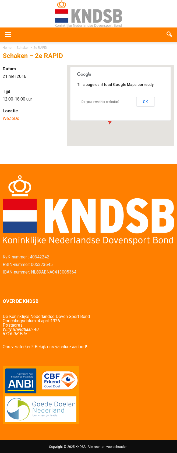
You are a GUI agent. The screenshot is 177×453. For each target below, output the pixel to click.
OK (145, 102)
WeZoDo (11, 118)
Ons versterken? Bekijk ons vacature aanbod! (45, 346)
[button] (169, 34)
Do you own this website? (100, 102)
